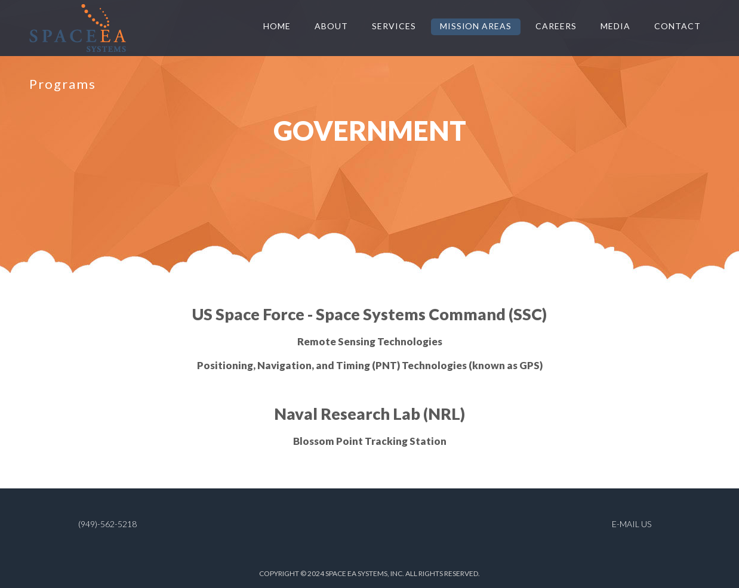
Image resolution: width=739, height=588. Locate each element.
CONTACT (677, 26)
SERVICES (394, 26)
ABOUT (331, 26)
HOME (277, 26)
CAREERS (556, 26)
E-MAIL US (631, 524)
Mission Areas (476, 26)
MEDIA (615, 26)
